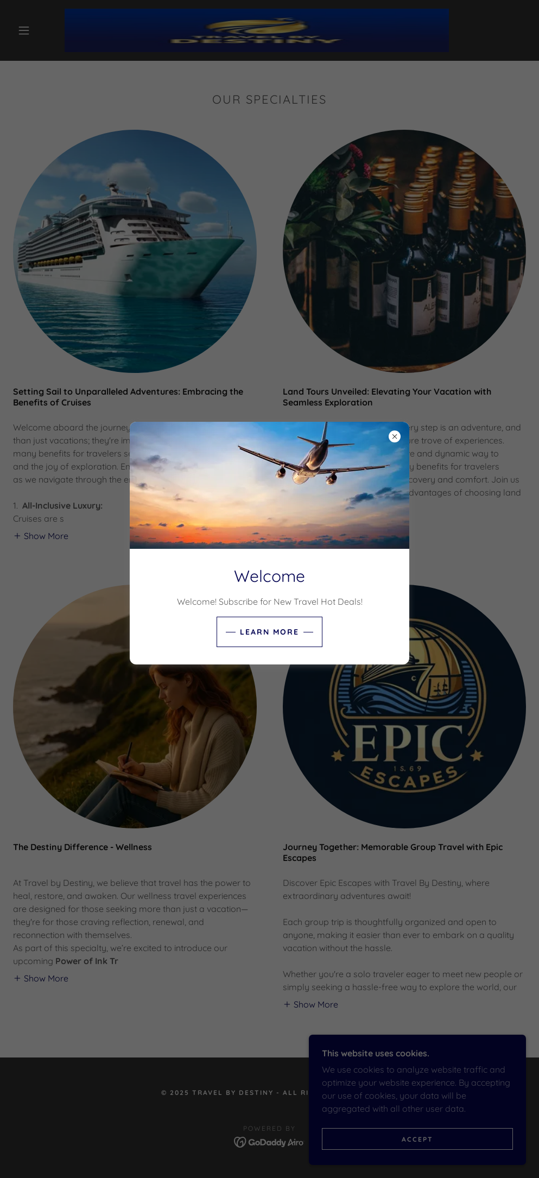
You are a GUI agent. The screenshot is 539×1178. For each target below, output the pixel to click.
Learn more (269, 632)
